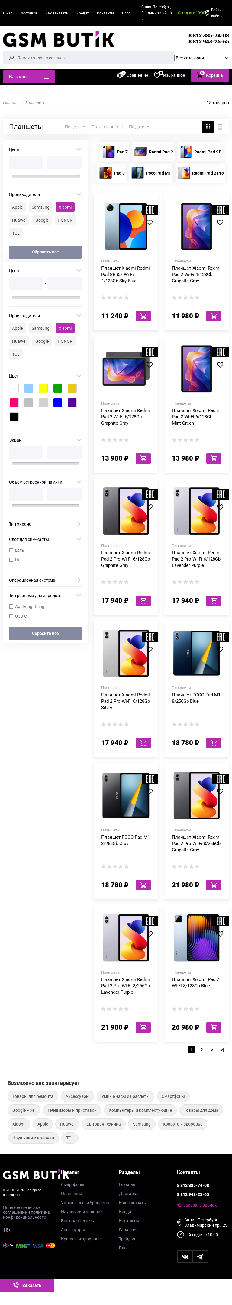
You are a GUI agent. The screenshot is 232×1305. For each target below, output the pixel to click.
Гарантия (128, 1229)
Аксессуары (77, 1096)
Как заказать (56, 13)
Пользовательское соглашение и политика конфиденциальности (26, 1212)
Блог (126, 13)
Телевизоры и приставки (72, 1110)
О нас (7, 13)
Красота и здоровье (182, 1124)
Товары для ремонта (32, 1096)
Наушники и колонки (33, 1138)
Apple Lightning (29, 606)
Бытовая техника (103, 1124)
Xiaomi (65, 207)
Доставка (29, 13)
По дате (136, 126)
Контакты (105, 13)
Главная (127, 1184)
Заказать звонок (200, 1205)
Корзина (210, 74)
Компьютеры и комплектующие (140, 1110)
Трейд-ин (128, 1238)
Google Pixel (23, 1110)
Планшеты (71, 1193)
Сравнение (132, 75)
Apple (17, 207)
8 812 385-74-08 (208, 35)
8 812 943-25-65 (208, 41)
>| (222, 1049)
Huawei (19, 220)
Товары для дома (201, 1110)
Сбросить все (45, 251)
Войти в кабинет (218, 13)
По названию (105, 126)
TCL (16, 233)
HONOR (65, 220)
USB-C (21, 616)
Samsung (41, 207)
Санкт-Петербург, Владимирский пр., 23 (157, 13)
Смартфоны (173, 1096)
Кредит (82, 13)
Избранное (169, 75)
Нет (18, 560)
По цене (72, 126)
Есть (19, 550)
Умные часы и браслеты (126, 1096)
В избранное (152, 223)
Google (42, 220)
